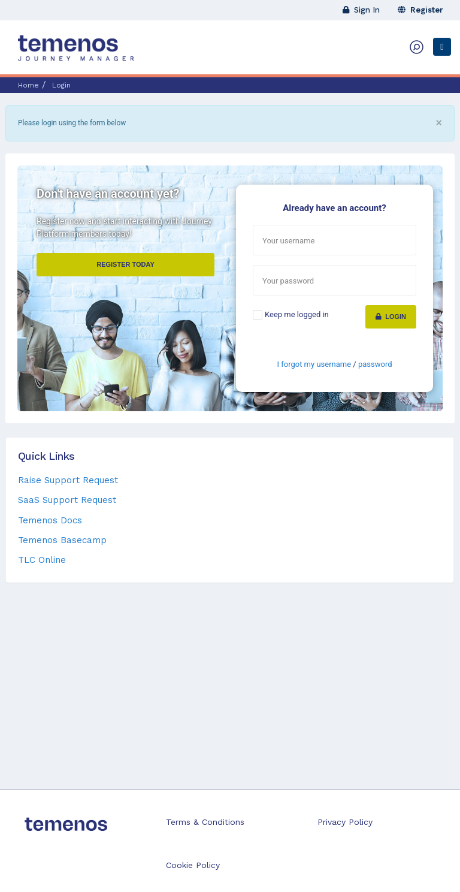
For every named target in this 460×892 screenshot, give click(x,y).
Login (391, 316)
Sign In (361, 9)
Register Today (125, 264)
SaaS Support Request (67, 500)
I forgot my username (314, 364)
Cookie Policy (193, 865)
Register (420, 9)
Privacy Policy (345, 822)
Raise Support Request (68, 480)
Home (28, 85)
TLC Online (42, 560)
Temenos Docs (50, 520)
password (375, 364)
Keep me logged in (297, 314)
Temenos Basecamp (62, 540)
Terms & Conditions (205, 822)
